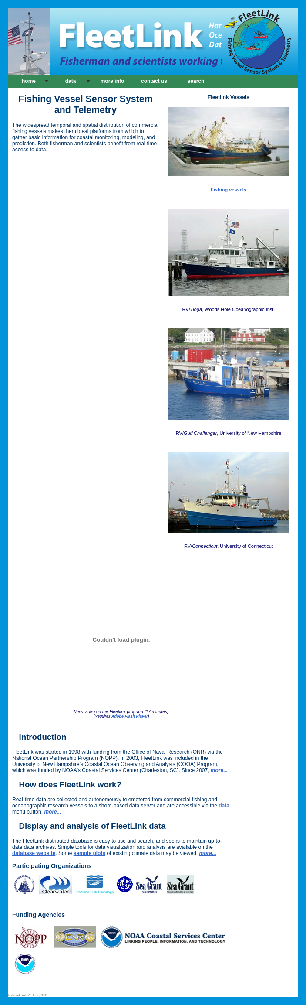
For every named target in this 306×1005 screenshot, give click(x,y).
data (70, 81)
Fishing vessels (228, 189)
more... (52, 812)
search (196, 81)
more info (112, 81)
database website (33, 853)
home (29, 81)
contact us (154, 81)
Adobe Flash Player (129, 716)
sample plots (89, 853)
